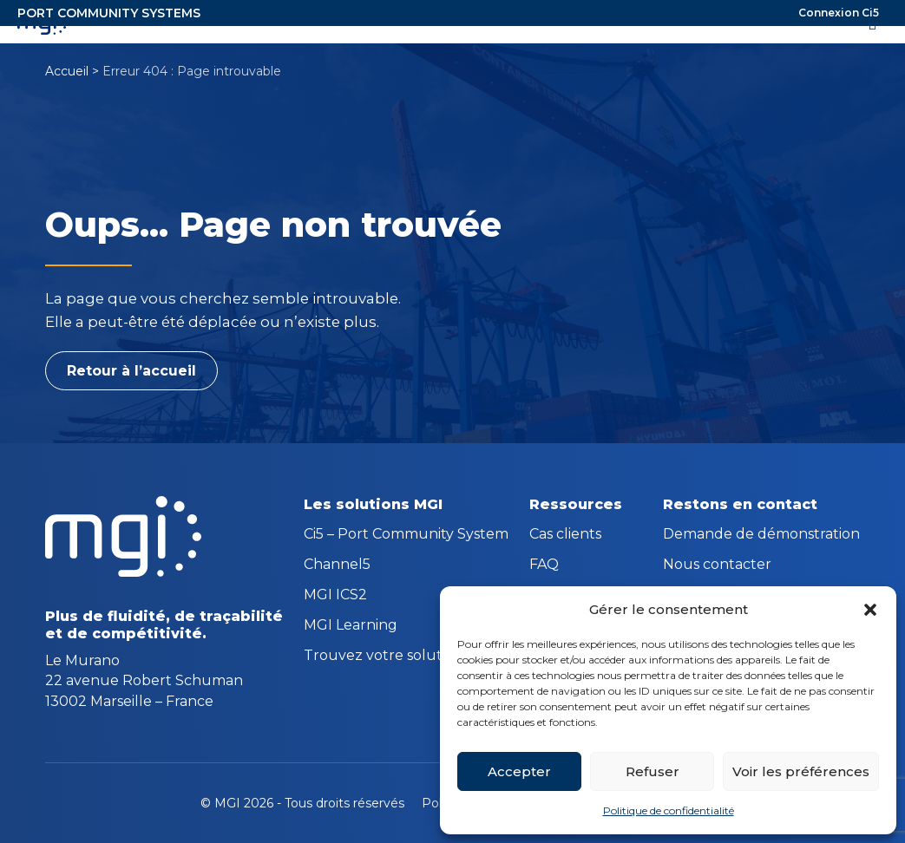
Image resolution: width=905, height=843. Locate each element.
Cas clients (565, 535)
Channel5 (337, 565)
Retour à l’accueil (131, 371)
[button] (870, 609)
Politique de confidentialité (668, 810)
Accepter (519, 771)
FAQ (544, 565)
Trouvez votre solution (383, 656)
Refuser (652, 771)
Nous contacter (717, 565)
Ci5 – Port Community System (406, 535)
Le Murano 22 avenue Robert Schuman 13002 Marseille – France (144, 680)
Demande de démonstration (761, 535)
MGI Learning (350, 626)
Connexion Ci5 (838, 13)
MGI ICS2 (335, 596)
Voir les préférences (800, 771)
